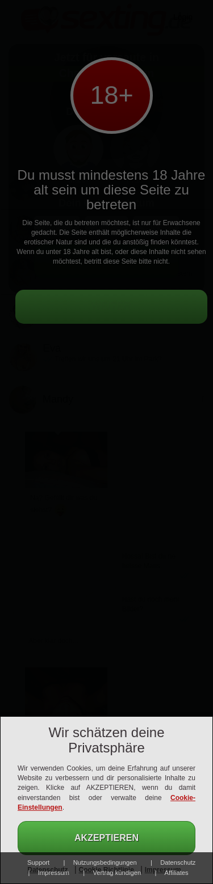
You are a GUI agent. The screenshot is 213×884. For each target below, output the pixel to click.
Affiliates (177, 872)
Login (183, 17)
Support (38, 862)
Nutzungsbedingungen (105, 862)
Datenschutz (177, 862)
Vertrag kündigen (117, 872)
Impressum (53, 872)
